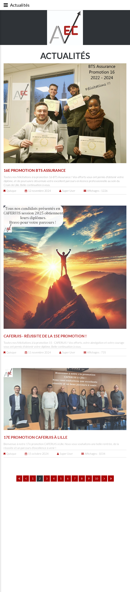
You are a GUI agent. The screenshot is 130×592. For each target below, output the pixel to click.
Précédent (26, 478)
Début (19, 478)
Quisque (11, 190)
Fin (111, 478)
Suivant (104, 478)
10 (96, 478)
